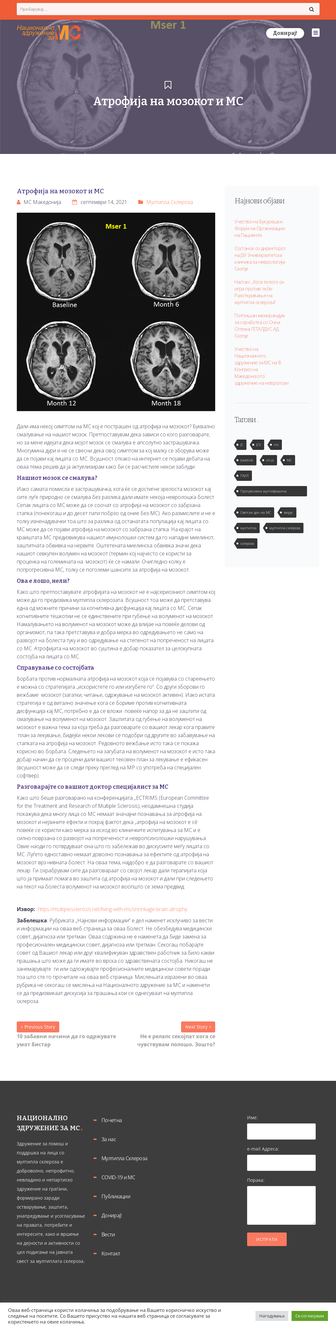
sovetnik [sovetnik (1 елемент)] (246, 460)
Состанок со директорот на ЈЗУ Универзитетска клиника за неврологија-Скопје (260, 258)
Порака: (281, 1201)
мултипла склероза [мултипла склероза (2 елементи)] (284, 527)
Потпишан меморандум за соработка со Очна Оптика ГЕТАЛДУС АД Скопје (260, 325)
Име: (281, 1124)
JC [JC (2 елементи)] (241, 444)
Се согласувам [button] (309, 1316)
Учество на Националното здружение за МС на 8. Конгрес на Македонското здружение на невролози (261, 366)
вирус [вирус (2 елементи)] (288, 512)
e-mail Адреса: (281, 1156)
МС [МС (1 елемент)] (289, 460)
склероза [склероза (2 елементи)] (247, 543)
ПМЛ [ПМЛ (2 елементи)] (244, 475)
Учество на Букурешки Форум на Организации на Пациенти (260, 228)
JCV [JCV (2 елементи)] (258, 444)
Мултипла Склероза (169, 202)
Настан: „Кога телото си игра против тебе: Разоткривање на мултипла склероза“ (259, 292)
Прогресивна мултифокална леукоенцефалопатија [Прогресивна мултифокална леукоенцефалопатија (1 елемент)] (263, 492)
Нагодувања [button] (271, 1316)
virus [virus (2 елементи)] (270, 460)
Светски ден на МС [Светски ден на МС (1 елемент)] (255, 512)
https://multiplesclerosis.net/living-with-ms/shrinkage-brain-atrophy (112, 909)
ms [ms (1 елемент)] (276, 444)
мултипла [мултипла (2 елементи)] (248, 527)
